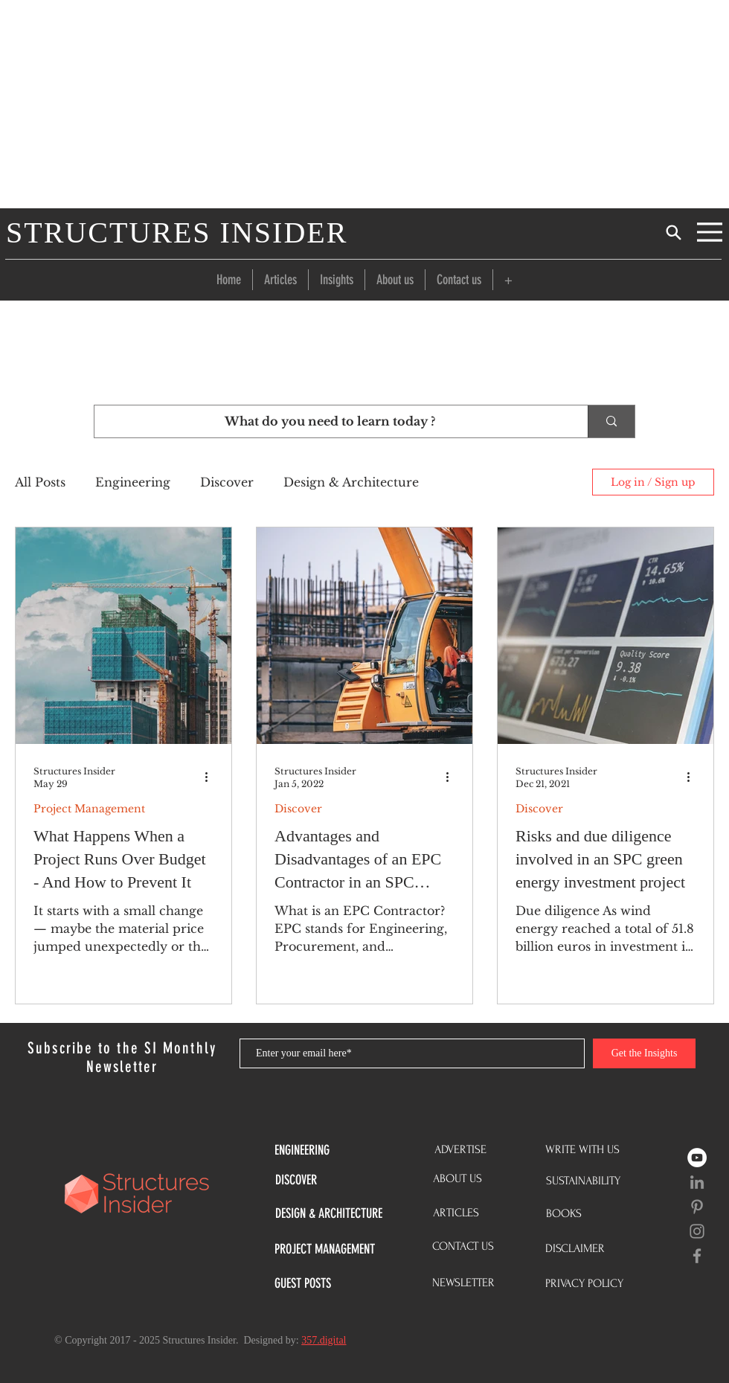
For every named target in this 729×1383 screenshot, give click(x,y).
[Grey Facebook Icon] (697, 1255)
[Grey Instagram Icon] (697, 1231)
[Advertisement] (364, 104)
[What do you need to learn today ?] (329, 421)
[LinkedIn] (697, 1182)
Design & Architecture (351, 482)
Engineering (132, 482)
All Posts (40, 482)
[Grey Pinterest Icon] (697, 1206)
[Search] (673, 232)
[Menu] (709, 232)
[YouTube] (697, 1157)
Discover (227, 482)
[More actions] (211, 777)
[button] (508, 279)
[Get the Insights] (644, 1053)
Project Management (89, 809)
